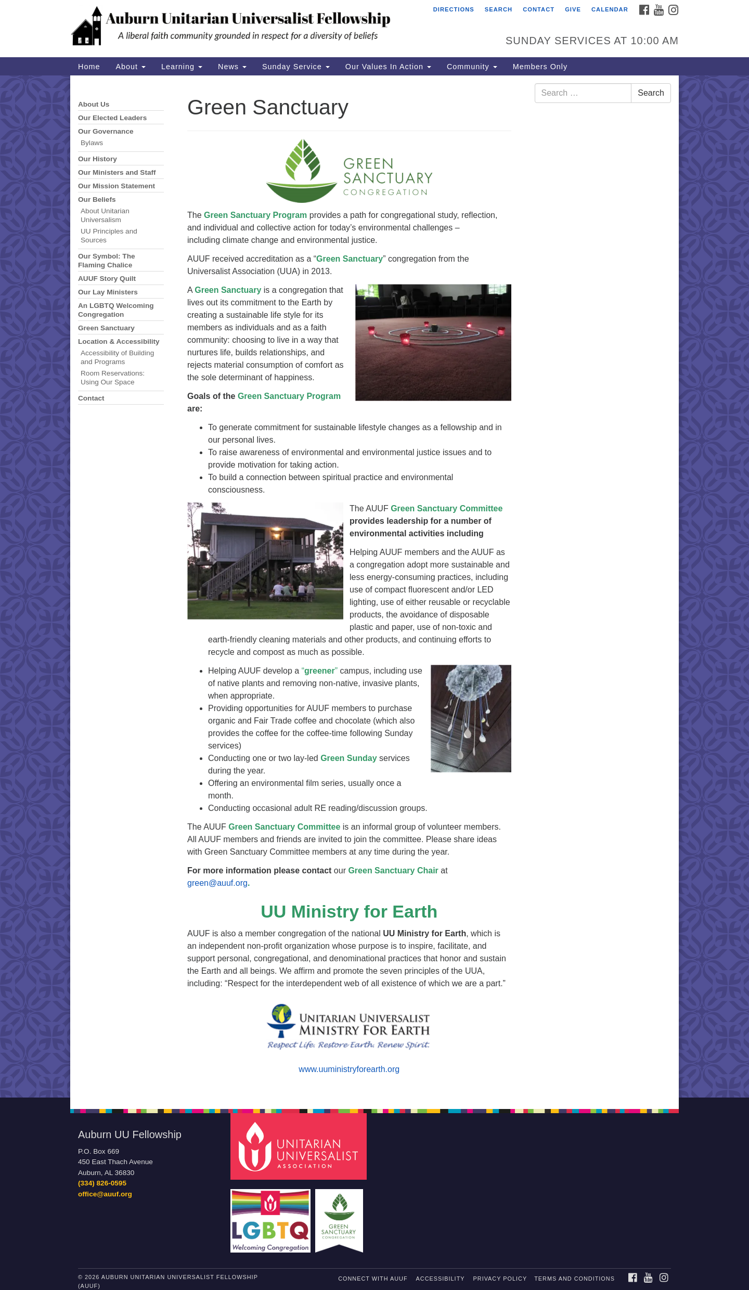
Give (573, 9)
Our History (97, 159)
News (232, 66)
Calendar (609, 9)
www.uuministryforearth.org (349, 1069)
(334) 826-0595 (102, 1183)
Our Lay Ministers (108, 292)
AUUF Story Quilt (107, 278)
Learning (181, 66)
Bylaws (92, 143)
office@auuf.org (105, 1194)
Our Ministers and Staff (117, 172)
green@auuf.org (217, 883)
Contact (538, 9)
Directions (453, 9)
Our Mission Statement (116, 186)
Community (472, 66)
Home (89, 66)
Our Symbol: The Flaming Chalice (106, 260)
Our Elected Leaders (112, 118)
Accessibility (440, 1278)
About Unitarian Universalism (105, 215)
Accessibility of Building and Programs (117, 357)
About (130, 66)
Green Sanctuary (106, 328)
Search (498, 9)
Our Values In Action (388, 66)
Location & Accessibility (119, 341)
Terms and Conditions (574, 1278)
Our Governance (106, 131)
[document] (374, 586)
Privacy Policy (500, 1278)
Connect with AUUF (372, 1278)
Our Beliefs (97, 199)
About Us (93, 104)
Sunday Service (296, 66)
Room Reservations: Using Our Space (113, 377)
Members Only (540, 66)
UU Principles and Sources (109, 235)
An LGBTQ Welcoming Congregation (116, 310)
